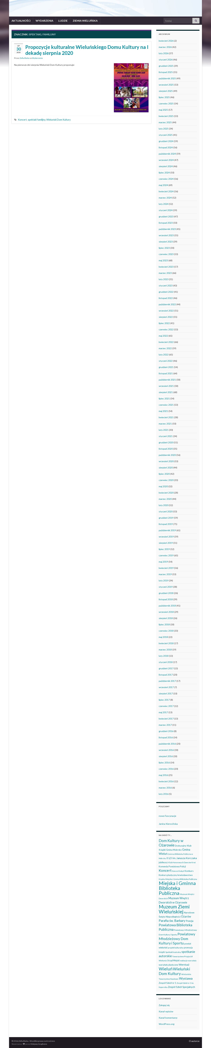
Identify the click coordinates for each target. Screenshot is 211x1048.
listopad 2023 (166, 222)
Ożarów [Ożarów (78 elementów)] (186, 916)
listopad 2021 (166, 373)
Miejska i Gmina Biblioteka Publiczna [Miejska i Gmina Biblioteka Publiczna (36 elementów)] (181, 879)
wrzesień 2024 (166, 160)
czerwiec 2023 (166, 254)
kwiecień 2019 (166, 568)
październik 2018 (167, 605)
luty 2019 (163, 580)
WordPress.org (166, 1024)
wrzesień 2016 (166, 750)
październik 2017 (167, 681)
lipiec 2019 (164, 549)
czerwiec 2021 (166, 404)
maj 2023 (163, 260)
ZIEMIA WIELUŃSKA (85, 20)
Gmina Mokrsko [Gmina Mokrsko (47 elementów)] (174, 849)
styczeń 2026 (166, 59)
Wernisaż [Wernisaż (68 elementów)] (184, 964)
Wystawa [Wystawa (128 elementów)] (186, 978)
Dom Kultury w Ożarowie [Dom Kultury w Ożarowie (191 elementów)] (171, 842)
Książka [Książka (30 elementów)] (162, 879)
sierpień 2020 (166, 467)
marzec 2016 (165, 787)
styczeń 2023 (166, 285)
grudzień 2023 (166, 216)
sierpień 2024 (166, 166)
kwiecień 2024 (166, 191)
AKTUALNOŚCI (21, 20)
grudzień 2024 (166, 141)
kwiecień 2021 (166, 417)
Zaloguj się (164, 1005)
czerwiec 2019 (166, 555)
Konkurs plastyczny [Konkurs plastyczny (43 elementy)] (168, 875)
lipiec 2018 (164, 624)
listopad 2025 (166, 72)
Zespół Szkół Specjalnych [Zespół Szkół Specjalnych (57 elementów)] (181, 987)
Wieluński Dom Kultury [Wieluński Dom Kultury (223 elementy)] (174, 971)
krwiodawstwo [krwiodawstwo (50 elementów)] (185, 875)
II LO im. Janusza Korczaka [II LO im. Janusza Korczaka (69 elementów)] (181, 858)
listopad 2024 (166, 147)
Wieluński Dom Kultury (58, 119)
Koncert (22, 119)
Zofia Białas (25, 58)
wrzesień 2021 (166, 386)
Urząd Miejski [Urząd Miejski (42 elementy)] (173, 960)
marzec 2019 (165, 574)
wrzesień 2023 (166, 235)
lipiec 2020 (164, 473)
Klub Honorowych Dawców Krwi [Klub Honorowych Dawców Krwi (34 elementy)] (182, 862)
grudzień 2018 (166, 593)
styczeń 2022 (166, 360)
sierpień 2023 (166, 241)
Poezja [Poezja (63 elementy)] (189, 920)
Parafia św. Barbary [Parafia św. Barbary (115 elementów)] (172, 920)
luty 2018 (163, 655)
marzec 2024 (165, 197)
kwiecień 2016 (166, 781)
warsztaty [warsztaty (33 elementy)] (192, 960)
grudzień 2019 (166, 517)
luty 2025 (163, 128)
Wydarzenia (37, 58)
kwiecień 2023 (166, 266)
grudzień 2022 (166, 291)
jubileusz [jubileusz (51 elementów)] (163, 862)
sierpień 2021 (166, 392)
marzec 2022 (165, 348)
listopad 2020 (166, 448)
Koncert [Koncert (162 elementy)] (165, 870)
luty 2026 (163, 53)
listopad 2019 (166, 524)
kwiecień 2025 (166, 116)
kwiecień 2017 (166, 718)
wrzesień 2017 (166, 687)
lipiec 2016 (164, 762)
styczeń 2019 (166, 586)
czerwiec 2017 (166, 706)
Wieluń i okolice (105, 3)
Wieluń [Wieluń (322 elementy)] (165, 968)
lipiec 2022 (164, 323)
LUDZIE (63, 20)
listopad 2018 (166, 599)
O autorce (194, 1041)
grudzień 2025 (166, 65)
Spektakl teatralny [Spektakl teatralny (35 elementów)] (173, 952)
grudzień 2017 (166, 668)
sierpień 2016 (166, 756)
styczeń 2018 (166, 662)
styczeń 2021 (166, 436)
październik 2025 (167, 78)
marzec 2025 (165, 122)
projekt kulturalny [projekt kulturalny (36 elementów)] (175, 947)
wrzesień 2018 (166, 611)
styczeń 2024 (166, 210)
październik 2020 (167, 455)
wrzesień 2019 (166, 536)
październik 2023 (167, 229)
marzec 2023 (165, 273)
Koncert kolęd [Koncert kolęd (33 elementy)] (178, 871)
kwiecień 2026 (166, 40)
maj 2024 (163, 185)
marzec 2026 (165, 47)
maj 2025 (163, 109)
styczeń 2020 (166, 511)
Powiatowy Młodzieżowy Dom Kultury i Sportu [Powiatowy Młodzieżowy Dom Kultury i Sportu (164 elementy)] (177, 938)
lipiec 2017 (164, 699)
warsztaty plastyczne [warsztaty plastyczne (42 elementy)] (168, 964)
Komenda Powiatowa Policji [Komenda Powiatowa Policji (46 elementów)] (172, 866)
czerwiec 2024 (166, 178)
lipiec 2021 (164, 398)
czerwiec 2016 (166, 768)
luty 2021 (163, 429)
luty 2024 (163, 203)
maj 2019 (163, 561)
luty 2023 (163, 279)
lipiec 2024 (164, 172)
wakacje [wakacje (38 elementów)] (184, 960)
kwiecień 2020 (166, 492)
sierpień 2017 (166, 693)
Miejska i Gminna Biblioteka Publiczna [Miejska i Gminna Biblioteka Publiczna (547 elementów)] (177, 888)
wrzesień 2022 (166, 310)
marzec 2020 (165, 498)
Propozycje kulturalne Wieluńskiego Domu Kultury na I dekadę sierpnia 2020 (87, 50)
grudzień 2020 (166, 442)
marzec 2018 (165, 649)
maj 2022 (163, 335)
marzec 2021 (165, 423)
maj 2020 (163, 486)
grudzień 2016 (166, 731)
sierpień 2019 (166, 542)
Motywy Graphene (39, 1044)
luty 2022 (163, 354)
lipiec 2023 (164, 247)
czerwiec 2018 (166, 630)
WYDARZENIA (44, 20)
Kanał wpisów (166, 1011)
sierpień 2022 (166, 316)
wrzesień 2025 (166, 84)
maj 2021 (163, 411)
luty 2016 (163, 793)
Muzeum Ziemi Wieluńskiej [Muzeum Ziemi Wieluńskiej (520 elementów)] (174, 909)
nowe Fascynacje (167, 815)
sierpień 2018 (166, 618)
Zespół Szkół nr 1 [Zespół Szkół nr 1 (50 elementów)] (167, 982)
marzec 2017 (165, 724)
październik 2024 (167, 153)
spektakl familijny (36, 119)
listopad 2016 (166, 737)
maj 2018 (163, 637)
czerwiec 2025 (166, 103)
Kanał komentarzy (168, 1017)
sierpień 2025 (166, 91)
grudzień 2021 (166, 367)
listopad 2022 (166, 298)
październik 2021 (167, 379)
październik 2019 (167, 530)
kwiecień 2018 (166, 643)
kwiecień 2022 (166, 342)
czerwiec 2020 (166, 480)
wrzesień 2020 (166, 461)
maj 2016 (163, 775)
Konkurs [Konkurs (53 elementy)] (189, 870)
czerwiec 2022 (166, 329)
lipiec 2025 (164, 97)
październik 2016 (167, 743)
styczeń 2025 (166, 134)
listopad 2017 (166, 674)
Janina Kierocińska (168, 823)
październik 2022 (167, 304)
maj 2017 (163, 712)
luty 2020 (163, 505)
